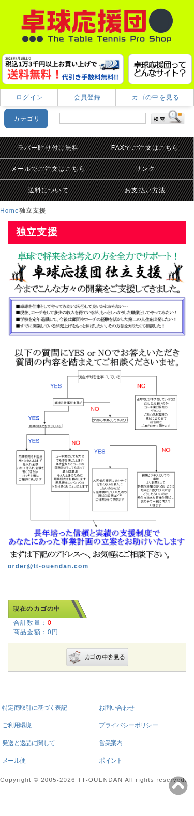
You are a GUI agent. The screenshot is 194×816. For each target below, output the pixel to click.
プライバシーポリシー (128, 725)
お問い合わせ (116, 707)
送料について (48, 190)
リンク (145, 169)
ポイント (111, 760)
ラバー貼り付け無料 (48, 147)
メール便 (14, 760)
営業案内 (111, 743)
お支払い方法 (145, 190)
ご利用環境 (17, 725)
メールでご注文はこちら (48, 169)
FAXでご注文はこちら (145, 147)
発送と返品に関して (28, 743)
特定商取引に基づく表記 (34, 707)
